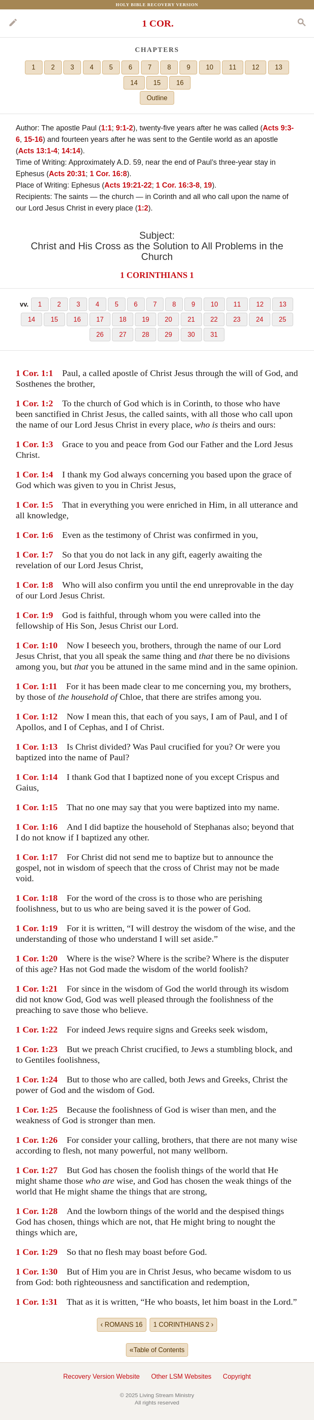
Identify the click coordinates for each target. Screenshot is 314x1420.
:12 (52, 716)
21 (191, 319)
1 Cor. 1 (30, 373)
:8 (49, 585)
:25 (52, 1109)
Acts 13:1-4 (37, 151)
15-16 (33, 139)
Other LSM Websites (181, 1376)
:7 (49, 554)
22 (214, 319)
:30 (52, 1271)
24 (259, 319)
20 (168, 319)
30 (191, 334)
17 (100, 319)
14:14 (70, 151)
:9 (49, 615)
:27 (52, 1170)
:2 (49, 403)
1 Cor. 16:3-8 (178, 185)
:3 (49, 444)
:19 (52, 928)
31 (214, 334)
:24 (52, 1079)
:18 (52, 898)
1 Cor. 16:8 (108, 174)
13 (279, 67)
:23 (52, 1049)
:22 (52, 1029)
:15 (52, 807)
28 (145, 334)
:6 (49, 535)
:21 (52, 988)
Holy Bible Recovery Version (157, 4)
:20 (52, 958)
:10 (52, 645)
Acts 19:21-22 (128, 185)
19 (208, 185)
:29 (52, 1252)
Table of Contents (157, 1350)
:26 (52, 1140)
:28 (52, 1211)
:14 (52, 777)
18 (122, 319)
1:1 (106, 128)
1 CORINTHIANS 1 (157, 275)
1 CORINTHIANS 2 (183, 1324)
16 (180, 82)
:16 (52, 827)
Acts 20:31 (67, 174)
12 (255, 67)
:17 (52, 857)
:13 (52, 746)
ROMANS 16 (122, 1324)
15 (157, 82)
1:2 (143, 208)
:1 (49, 373)
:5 (49, 504)
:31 (52, 1302)
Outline (157, 97)
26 (100, 334)
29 (168, 334)
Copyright (237, 1376)
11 (232, 67)
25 (282, 319)
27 (122, 334)
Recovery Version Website (101, 1376)
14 (134, 82)
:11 (51, 686)
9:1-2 (124, 128)
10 (209, 67)
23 (236, 319)
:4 (49, 474)
